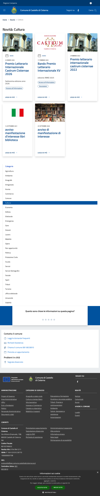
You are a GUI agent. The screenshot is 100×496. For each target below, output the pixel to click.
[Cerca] (95, 10)
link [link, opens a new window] (69, 483)
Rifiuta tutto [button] (58, 487)
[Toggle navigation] (4, 10)
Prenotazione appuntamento (36, 428)
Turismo (8, 289)
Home (5, 19)
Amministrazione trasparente (61, 428)
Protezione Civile (11, 257)
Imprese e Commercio (34, 405)
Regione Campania (10, 3)
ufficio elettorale (11, 293)
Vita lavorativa (31, 402)
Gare (7, 225)
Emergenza (9, 221)
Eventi (77, 415)
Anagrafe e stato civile (34, 396)
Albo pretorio (55, 431)
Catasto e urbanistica (33, 408)
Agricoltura (9, 171)
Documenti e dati (7, 414)
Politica (8, 252)
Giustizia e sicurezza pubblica (61, 399)
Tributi (7, 284)
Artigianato (9, 184)
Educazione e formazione (59, 396)
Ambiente (8, 175)
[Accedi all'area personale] (91, 3)
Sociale (7, 275)
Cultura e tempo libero (34, 399)
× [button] (97, 472)
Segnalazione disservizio (35, 431)
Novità (12, 19)
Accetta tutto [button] (42, 488)
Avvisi (9, 56)
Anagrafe (8, 180)
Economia (8, 207)
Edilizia (7, 212)
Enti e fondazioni (7, 405)
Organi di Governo (8, 396)
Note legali (54, 437)
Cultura (8, 203)
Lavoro (7, 234)
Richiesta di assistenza (34, 437)
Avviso (7, 189)
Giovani (8, 230)
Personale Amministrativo (10, 411)
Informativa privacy (57, 434)
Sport (7, 280)
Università (9, 298)
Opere (7, 243)
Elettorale (9, 216)
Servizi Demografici (12, 271)
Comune (8, 198)
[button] (50, 492)
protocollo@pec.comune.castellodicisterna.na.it (18, 463)
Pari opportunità (11, 248)
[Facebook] (77, 10)
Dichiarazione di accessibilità (60, 440)
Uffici (3, 402)
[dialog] (50, 483)
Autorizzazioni (55, 417)
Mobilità (8, 239)
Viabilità (8, 302)
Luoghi (77, 412)
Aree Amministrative (9, 399)
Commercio (9, 193)
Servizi (7, 266)
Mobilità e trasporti (33, 411)
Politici (3, 408)
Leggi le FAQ (30, 434)
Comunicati (79, 399)
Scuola (7, 261)
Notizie (77, 396)
